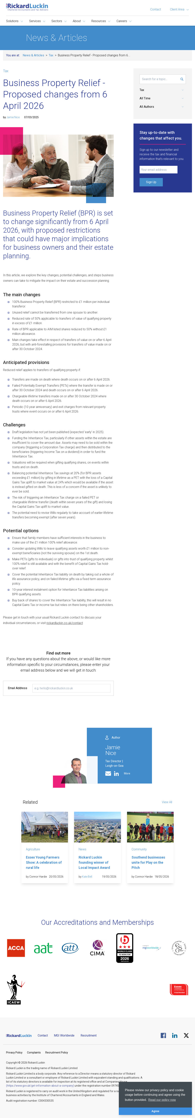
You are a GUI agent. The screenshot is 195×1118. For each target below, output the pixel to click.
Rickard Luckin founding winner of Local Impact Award (94, 862)
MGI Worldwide (64, 1035)
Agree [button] (155, 1111)
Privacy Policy (14, 1052)
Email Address (17, 688)
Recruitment (89, 1035)
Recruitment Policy (56, 1052)
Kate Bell (87, 876)
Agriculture (33, 849)
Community (139, 849)
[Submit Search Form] (182, 79)
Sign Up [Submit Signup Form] (151, 182)
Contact (155, 9)
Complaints (34, 1052)
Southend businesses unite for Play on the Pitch (148, 862)
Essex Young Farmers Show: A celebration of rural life (44, 862)
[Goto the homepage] (27, 7)
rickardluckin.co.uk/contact (64, 623)
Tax (51, 55)
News (82, 849)
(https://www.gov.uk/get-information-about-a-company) (40, 1085)
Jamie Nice (13, 117)
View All (167, 802)
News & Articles (33, 55)
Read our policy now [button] (162, 1099)
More (127, 773)
